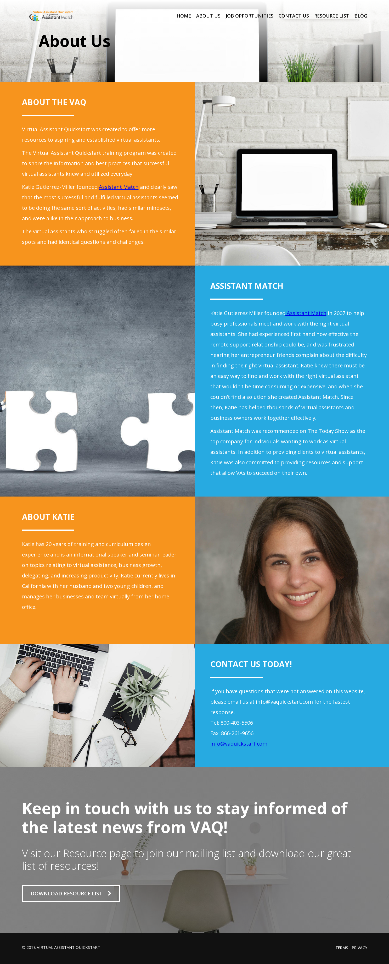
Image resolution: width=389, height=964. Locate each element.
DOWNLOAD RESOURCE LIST (71, 893)
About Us (208, 16)
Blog (360, 16)
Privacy (359, 947)
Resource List (331, 16)
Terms (341, 947)
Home (184, 16)
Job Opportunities (249, 16)
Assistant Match (119, 186)
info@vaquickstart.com (238, 743)
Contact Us (294, 16)
